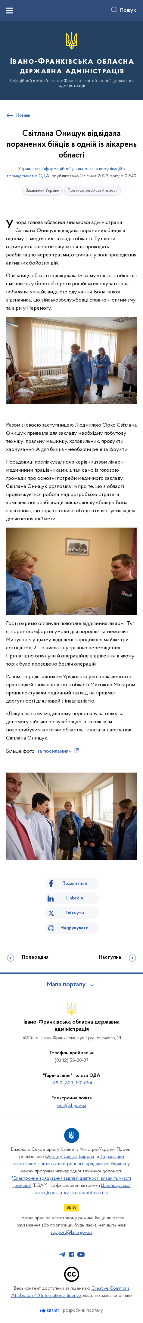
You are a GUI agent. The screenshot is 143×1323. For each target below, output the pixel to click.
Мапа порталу (66, 985)
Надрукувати (75, 928)
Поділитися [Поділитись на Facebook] (74, 883)
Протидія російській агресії (92, 190)
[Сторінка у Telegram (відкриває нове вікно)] (62, 1254)
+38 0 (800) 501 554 (71, 1083)
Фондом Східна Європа (69, 1156)
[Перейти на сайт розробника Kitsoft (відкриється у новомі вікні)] (50, 1310)
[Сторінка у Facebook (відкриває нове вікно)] (71, 1254)
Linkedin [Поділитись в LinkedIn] (74, 898)
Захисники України (42, 190)
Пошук (128, 10)
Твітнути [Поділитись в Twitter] (74, 913)
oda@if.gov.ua (71, 1105)
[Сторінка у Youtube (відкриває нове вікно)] (81, 1254)
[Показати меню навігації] (9, 10)
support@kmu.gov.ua (71, 1232)
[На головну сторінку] (71, 60)
